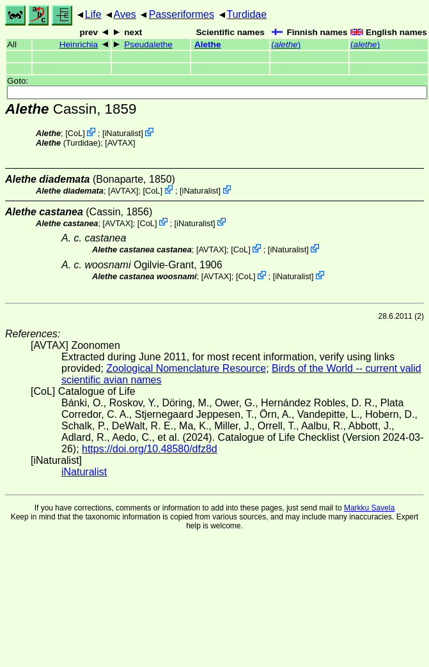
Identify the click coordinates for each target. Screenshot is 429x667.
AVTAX (120, 143)
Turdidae (247, 14)
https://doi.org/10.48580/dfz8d (149, 448)
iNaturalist (122, 133)
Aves (125, 14)
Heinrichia (78, 44)
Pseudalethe (148, 44)
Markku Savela (369, 507)
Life (93, 14)
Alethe (207, 44)
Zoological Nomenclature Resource (186, 368)
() (285, 44)
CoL (75, 133)
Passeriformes (181, 14)
